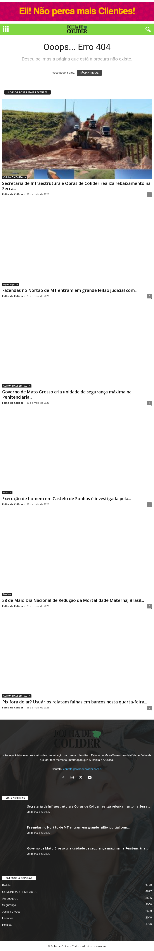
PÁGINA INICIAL (89, 72)
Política (7, 924)
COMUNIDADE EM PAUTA (16, 385)
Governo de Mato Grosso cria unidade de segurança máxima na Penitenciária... (67, 394)
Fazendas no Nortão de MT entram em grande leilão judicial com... (69, 290)
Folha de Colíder (12, 194)
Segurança (9, 905)
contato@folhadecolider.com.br (82, 769)
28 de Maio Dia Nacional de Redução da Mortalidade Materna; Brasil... (73, 600)
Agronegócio (10, 284)
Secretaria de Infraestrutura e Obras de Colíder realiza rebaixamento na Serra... (76, 186)
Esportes (7, 918)
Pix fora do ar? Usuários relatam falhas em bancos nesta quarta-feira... (74, 702)
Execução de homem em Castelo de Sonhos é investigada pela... (66, 498)
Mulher (7, 594)
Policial (7, 492)
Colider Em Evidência (14, 177)
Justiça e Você (11, 911)
